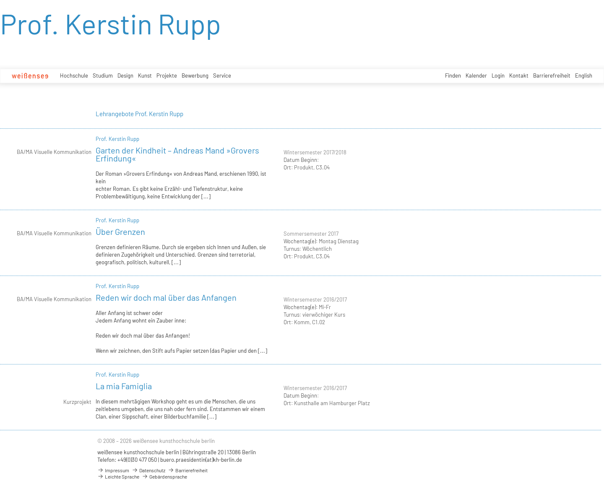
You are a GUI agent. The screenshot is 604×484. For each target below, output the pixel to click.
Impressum (113, 470)
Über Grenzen (120, 231)
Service (222, 75)
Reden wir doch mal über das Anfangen (166, 297)
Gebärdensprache (164, 476)
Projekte (166, 75)
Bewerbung (195, 75)
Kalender (476, 75)
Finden (453, 75)
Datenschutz (148, 470)
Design (125, 75)
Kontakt (518, 75)
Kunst (145, 75)
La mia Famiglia (124, 386)
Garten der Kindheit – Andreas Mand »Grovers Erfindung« (177, 154)
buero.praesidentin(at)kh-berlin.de (201, 459)
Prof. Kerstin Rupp (117, 138)
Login (498, 75)
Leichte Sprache (118, 476)
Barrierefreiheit (551, 75)
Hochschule (74, 75)
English (583, 75)
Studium (103, 75)
